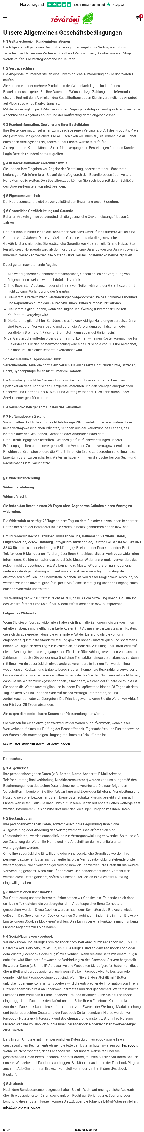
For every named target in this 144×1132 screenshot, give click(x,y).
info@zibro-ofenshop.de (21, 1107)
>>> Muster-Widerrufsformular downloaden (36, 744)
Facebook (129, 1045)
